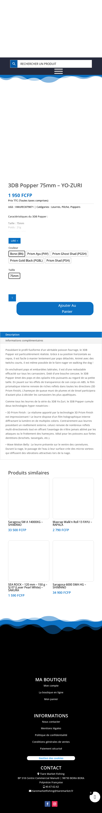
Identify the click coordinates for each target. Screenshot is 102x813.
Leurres (55, 207)
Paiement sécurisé (51, 748)
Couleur (13, 247)
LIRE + (14, 240)
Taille (12, 270)
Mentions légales (51, 728)
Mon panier (51, 699)
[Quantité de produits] (12, 297)
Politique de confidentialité (51, 735)
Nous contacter (51, 721)
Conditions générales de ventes (51, 741)
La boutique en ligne (51, 692)
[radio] (17, 253)
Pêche (65, 207)
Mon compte (51, 685)
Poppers (75, 207)
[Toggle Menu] (58, 71)
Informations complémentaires (24, 340)
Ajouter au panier (67, 308)
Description (12, 334)
